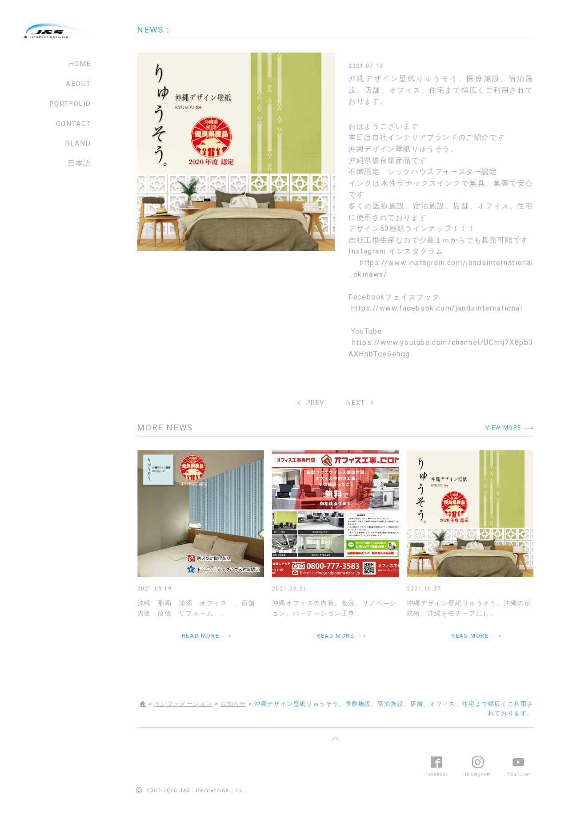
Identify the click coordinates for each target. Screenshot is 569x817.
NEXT (355, 403)
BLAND (78, 143)
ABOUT (78, 84)
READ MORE (200, 635)
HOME (80, 64)
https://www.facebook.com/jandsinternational (437, 308)
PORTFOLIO (70, 104)
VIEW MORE (503, 427)
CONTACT (73, 124)
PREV (315, 403)
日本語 (79, 163)
